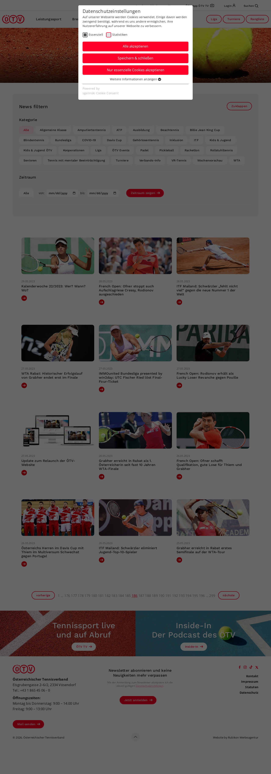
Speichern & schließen (135, 58)
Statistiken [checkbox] (119, 35)
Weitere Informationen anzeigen (135, 79)
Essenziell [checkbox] (96, 35)
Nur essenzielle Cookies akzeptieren (135, 70)
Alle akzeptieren (135, 46)
